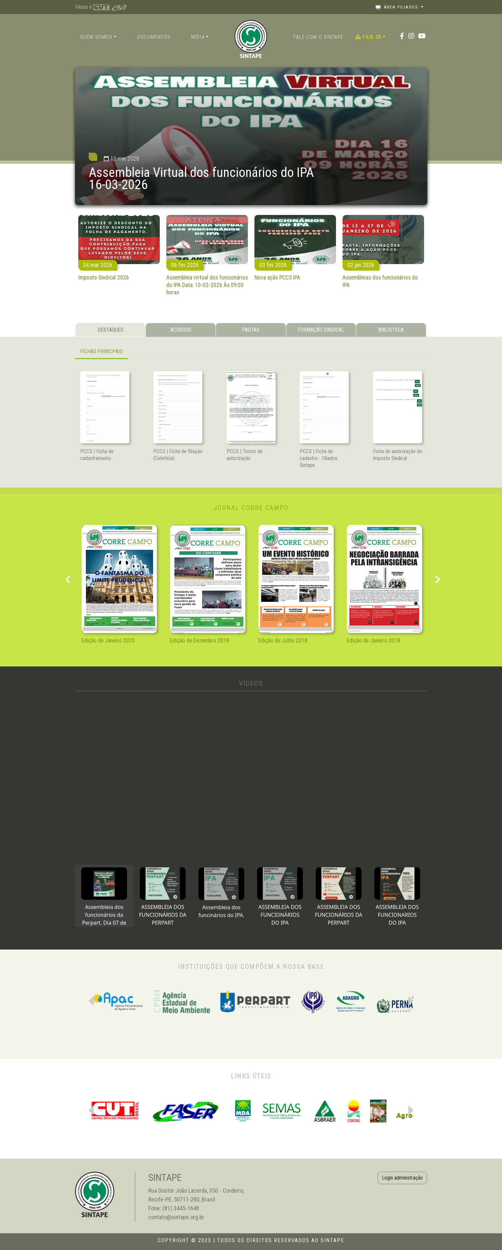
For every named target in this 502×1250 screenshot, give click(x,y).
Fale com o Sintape (318, 37)
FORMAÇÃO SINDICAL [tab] (321, 330)
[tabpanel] (251, 352)
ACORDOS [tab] (180, 330)
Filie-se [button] (369, 37)
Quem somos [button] (96, 37)
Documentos (153, 37)
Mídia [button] (198, 37)
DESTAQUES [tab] (110, 330)
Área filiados (397, 7)
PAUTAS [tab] (250, 330)
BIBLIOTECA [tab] (391, 330)
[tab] (104, 896)
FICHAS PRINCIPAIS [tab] (101, 351)
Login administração (402, 1178)
